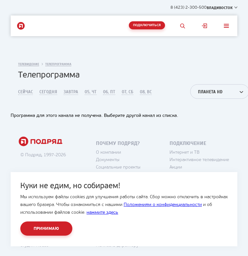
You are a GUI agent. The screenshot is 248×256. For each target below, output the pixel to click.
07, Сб (127, 92)
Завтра (71, 92)
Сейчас (25, 92)
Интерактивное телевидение (199, 160)
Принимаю (46, 229)
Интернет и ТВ (185, 152)
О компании (108, 152)
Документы (107, 160)
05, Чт (91, 92)
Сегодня (48, 92)
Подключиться (147, 25)
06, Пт (109, 92)
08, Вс (146, 92)
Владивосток (219, 7)
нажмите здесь (102, 212)
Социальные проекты (118, 167)
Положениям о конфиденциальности (163, 204)
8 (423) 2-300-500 (188, 7)
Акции (176, 167)
